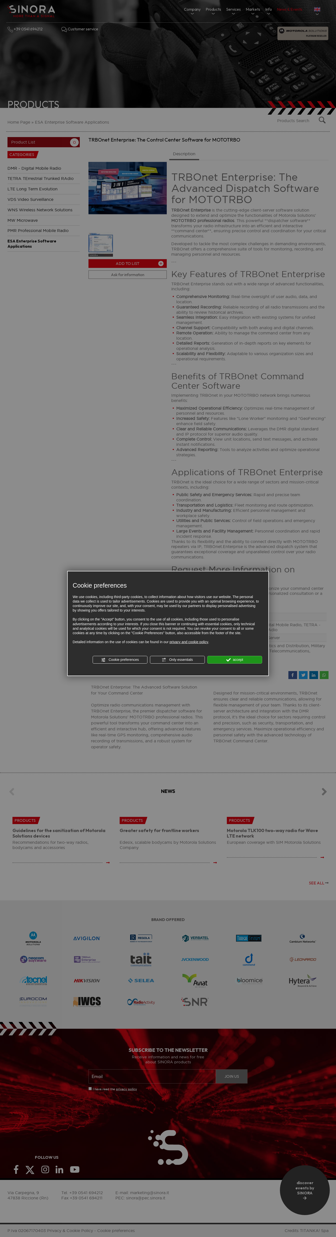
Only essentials (177, 660)
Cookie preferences (120, 660)
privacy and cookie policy (188, 642)
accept (234, 660)
